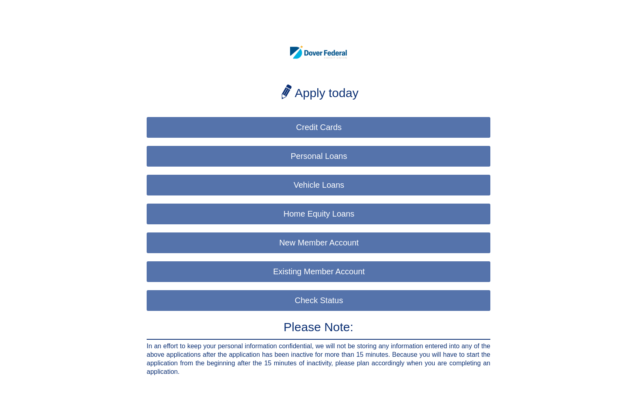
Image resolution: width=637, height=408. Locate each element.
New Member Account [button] (319, 242)
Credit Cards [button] (319, 127)
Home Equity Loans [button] (319, 213)
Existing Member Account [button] (319, 271)
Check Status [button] (319, 300)
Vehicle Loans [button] (319, 184)
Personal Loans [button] (319, 156)
